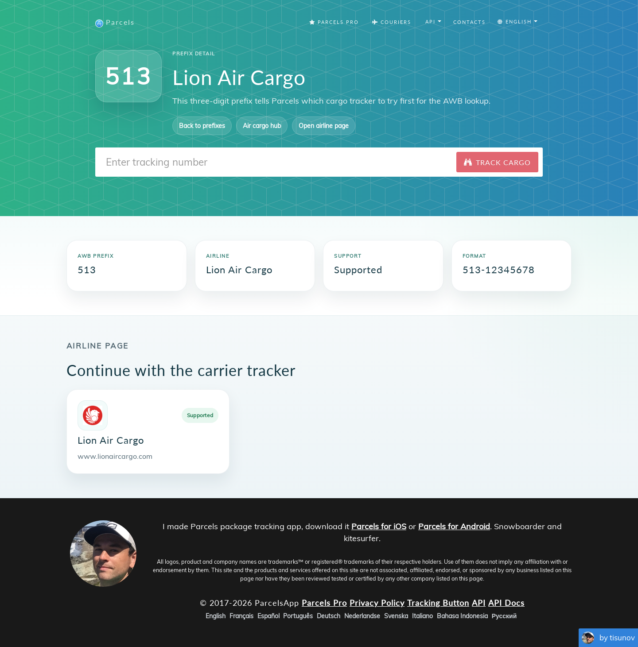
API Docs (506, 602)
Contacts (469, 22)
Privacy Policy (377, 602)
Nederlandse (362, 616)
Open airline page (324, 126)
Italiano (422, 616)
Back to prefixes (202, 126)
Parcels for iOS (378, 526)
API (479, 602)
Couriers (391, 22)
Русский (504, 616)
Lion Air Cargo (111, 440)
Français (241, 616)
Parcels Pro (334, 22)
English (216, 616)
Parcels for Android (454, 526)
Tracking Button (438, 602)
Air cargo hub (262, 126)
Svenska (396, 616)
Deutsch (328, 616)
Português (298, 616)
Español (268, 616)
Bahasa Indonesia (462, 616)
